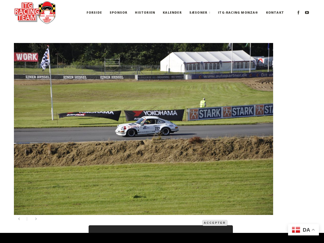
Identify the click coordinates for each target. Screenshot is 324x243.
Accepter (215, 222)
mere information (185, 222)
